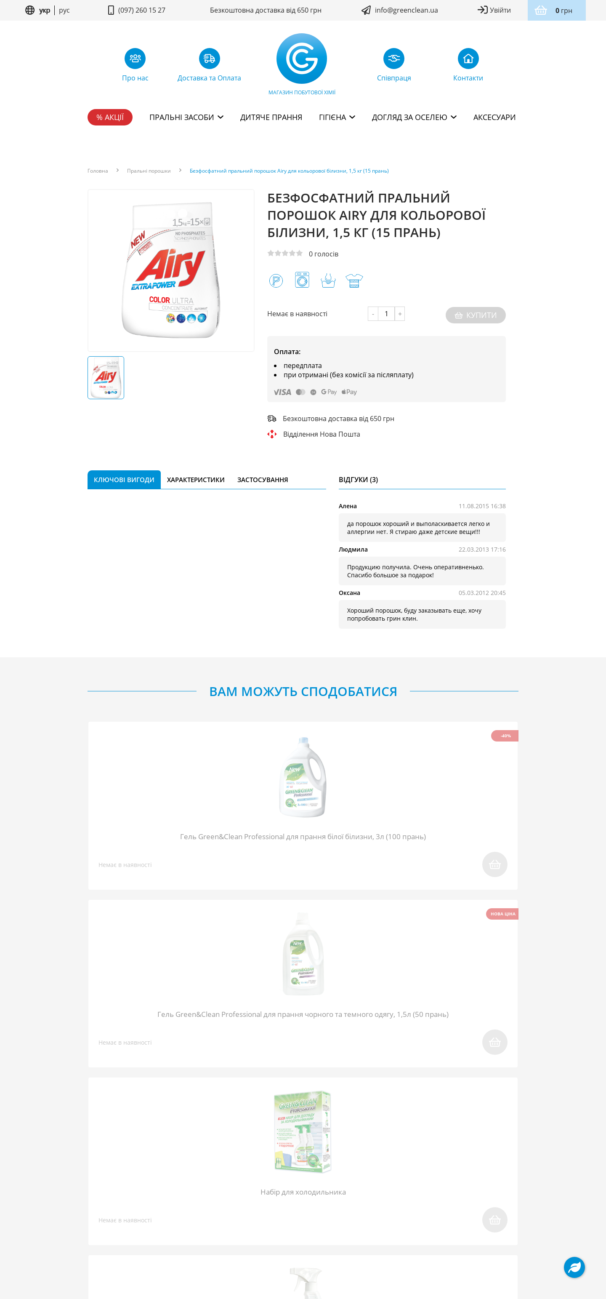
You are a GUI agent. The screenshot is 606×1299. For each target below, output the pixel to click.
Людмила (353, 547)
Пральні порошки (149, 171)
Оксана (349, 590)
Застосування (262, 477)
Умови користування (259, 1228)
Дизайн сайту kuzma (303, 1253)
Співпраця (201, 1193)
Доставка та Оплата (348, 1193)
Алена (348, 503)
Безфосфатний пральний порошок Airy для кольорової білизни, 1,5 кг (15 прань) (289, 171)
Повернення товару (265, 1193)
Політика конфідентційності (336, 1228)
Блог (136, 1193)
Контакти (499, 1193)
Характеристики (196, 477)
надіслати (411, 1064)
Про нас (102, 1193)
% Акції (110, 117)
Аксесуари (494, 117)
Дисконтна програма (432, 1193)
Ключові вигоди (124, 477)
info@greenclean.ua (406, 10)
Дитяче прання (271, 117)
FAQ (164, 1193)
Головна (98, 171)
